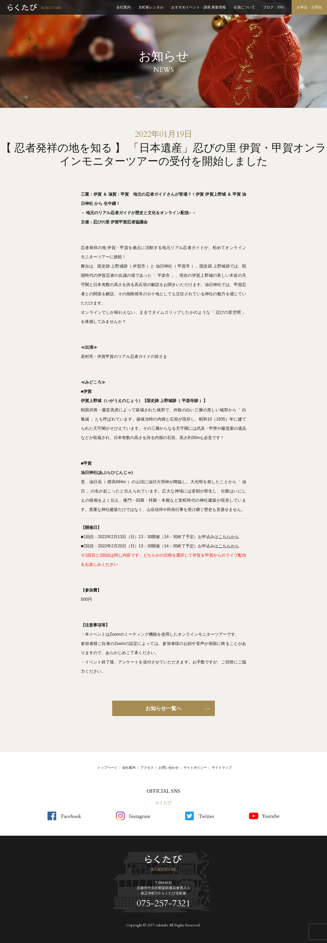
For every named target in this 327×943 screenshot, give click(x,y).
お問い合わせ (169, 767)
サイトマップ (222, 767)
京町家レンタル (151, 7)
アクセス (147, 767)
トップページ (107, 767)
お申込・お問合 (309, 7)
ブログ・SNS (273, 7)
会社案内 (123, 7)
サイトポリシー (195, 767)
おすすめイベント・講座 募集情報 (198, 7)
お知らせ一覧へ (163, 708)
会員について (244, 7)
